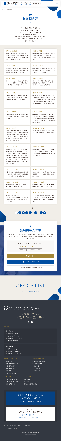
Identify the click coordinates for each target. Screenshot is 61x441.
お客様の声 (37, 371)
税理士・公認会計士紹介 (30, 384)
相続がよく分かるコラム (11, 359)
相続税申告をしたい (11, 373)
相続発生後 (9, 331)
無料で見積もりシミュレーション (16, 338)
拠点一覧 (26, 381)
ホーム (3, 9)
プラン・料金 (8, 377)
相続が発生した (10, 371)
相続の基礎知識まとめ (12, 363)
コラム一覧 (9, 361)
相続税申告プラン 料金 (13, 336)
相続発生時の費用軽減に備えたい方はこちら (31, 267)
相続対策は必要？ (10, 366)
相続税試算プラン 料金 (14, 351)
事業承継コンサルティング (14, 354)
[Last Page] (44, 212)
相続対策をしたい (10, 368)
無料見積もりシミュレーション (13, 384)
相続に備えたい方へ (13, 349)
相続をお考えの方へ (38, 359)
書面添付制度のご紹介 (14, 341)
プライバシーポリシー (9, 428)
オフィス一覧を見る (29, 292)
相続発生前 (9, 346)
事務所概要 (27, 379)
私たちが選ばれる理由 (39, 361)
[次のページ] (41, 212)
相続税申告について (13, 333)
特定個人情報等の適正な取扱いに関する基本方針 (17, 425)
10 (36, 213)
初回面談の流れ (38, 363)
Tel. (30, 398)
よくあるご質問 (37, 368)
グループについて (27, 377)
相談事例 (36, 366)
